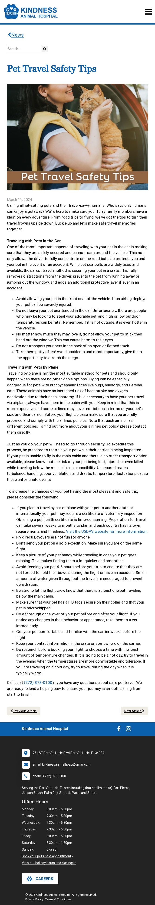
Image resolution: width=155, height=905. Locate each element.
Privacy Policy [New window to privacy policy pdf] (34, 899)
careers (40, 878)
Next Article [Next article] (134, 711)
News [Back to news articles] (16, 35)
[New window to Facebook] (119, 730)
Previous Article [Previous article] (24, 711)
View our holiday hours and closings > (49, 863)
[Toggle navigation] (148, 12)
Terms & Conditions (58, 899)
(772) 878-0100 (38, 682)
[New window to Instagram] (128, 730)
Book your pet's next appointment (46, 856)
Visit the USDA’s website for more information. (106, 531)
